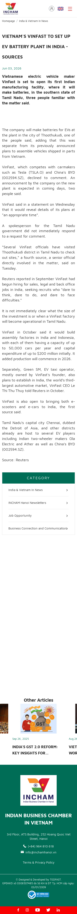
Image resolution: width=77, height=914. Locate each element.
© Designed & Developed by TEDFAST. (38, 879)
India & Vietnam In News (33, 21)
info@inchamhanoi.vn (38, 852)
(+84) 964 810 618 (38, 846)
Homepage (8, 21)
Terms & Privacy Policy (38, 862)
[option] (38, 731)
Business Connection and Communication (37, 528)
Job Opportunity (20, 515)
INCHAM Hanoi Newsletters (27, 502)
